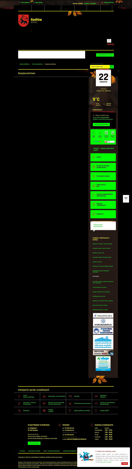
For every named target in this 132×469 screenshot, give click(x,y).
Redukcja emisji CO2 (98, 253)
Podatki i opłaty (50, 410)
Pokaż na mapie (34, 443)
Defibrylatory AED (126, 199)
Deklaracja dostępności (69, 451)
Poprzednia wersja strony (100, 310)
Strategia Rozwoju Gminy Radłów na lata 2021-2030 (103, 282)
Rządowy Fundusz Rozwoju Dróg (102, 257)
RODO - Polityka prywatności (51, 451)
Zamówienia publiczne (99, 296)
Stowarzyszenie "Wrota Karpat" (102, 248)
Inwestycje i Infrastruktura (56, 396)
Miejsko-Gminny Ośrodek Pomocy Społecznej (56, 403)
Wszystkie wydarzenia (101, 124)
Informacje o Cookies (34, 451)
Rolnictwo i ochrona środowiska (29, 403)
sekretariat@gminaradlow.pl (74, 439)
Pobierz (96, 149)
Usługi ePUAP (104, 411)
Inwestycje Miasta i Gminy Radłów (102, 244)
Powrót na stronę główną (30, 20)
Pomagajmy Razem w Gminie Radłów (103, 266)
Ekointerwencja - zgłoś (105, 55)
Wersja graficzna (109, 2)
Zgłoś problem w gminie (99, 287)
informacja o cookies (105, 462)
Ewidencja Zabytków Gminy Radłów (103, 301)
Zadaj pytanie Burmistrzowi (98, 226)
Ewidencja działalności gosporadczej (107, 403)
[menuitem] (25, 8)
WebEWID (93, 136)
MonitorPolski (113, 136)
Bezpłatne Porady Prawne (100, 305)
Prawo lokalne (100, 136)
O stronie (22, 451)
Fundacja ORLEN (97, 262)
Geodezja (26, 411)
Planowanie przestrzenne (82, 403)
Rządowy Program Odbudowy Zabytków (101, 271)
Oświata (76, 396)
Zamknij (124, 463)
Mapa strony (38, 2)
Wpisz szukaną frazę (97, 63)
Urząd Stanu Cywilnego (28, 396)
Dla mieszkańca (37, 64)
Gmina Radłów (24, 64)
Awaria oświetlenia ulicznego (101, 292)
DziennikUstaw (106, 136)
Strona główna (25, 2)
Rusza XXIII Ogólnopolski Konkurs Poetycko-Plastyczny (103, 118)
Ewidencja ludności (103, 396)
